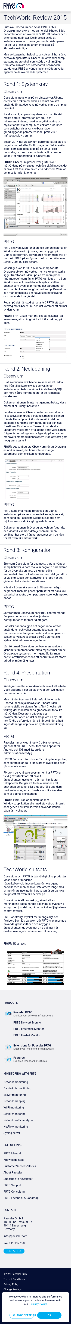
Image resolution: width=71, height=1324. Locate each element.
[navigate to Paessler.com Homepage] (14, 6)
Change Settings (12, 1289)
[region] (35, 1307)
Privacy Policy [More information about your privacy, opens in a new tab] (38, 1304)
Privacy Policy (11, 1284)
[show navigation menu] (65, 5)
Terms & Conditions (14, 1279)
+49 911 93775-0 (14, 1243)
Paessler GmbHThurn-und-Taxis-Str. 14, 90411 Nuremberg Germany (19, 1224)
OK (49, 1315)
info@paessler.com (15, 1236)
